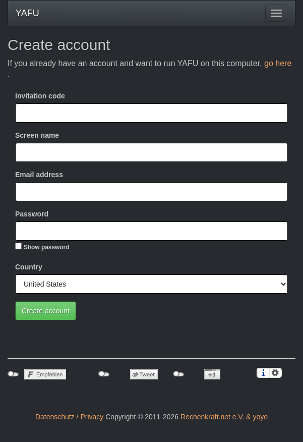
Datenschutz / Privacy (69, 417)
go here (277, 63)
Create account (46, 311)
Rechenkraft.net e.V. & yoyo (224, 417)
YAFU (27, 13)
